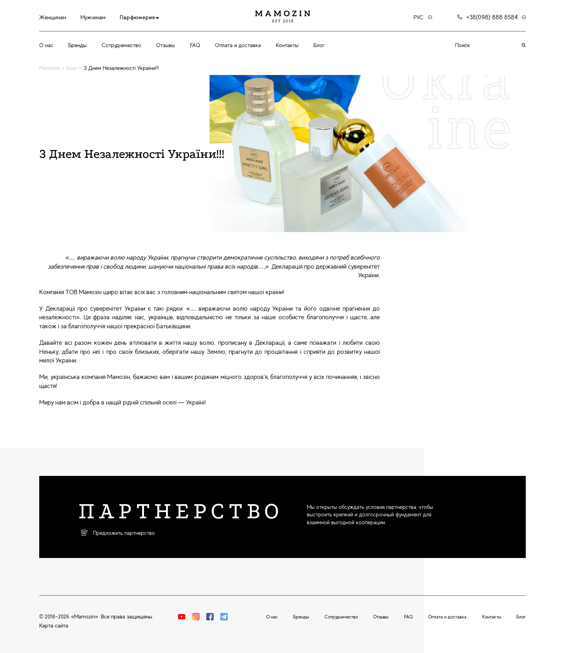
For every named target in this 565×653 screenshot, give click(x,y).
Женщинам (52, 17)
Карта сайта (53, 625)
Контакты (287, 45)
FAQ (195, 45)
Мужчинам (93, 17)
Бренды (77, 45)
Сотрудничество (121, 45)
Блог (318, 45)
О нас (46, 45)
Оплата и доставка (238, 45)
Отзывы (165, 45)
